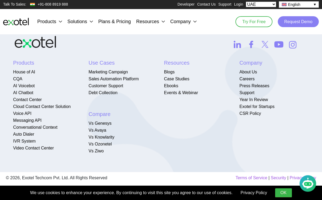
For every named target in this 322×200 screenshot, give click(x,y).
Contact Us (206, 4)
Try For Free (252, 21)
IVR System (24, 141)
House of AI (24, 72)
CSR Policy (250, 113)
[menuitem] (299, 4)
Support (224, 4)
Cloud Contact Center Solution (42, 106)
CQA (17, 79)
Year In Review (253, 99)
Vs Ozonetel (100, 144)
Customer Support (106, 86)
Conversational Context (35, 127)
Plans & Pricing (114, 21)
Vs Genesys (100, 123)
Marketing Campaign (108, 72)
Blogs (169, 72)
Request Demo (298, 21)
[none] (299, 4)
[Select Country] (261, 4)
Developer (186, 4)
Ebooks (171, 86)
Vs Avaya (97, 130)
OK (283, 192)
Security (278, 178)
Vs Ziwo (96, 151)
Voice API (22, 113)
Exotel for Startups (257, 106)
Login (238, 4)
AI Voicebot (24, 86)
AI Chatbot (23, 92)
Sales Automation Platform (114, 79)
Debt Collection (103, 92)
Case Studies (176, 79)
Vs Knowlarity (102, 137)
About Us (248, 72)
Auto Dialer (23, 134)
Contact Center (27, 99)
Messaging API (27, 120)
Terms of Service (251, 178)
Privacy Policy (254, 192)
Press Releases (254, 86)
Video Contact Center (33, 148)
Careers (247, 79)
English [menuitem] (294, 4)
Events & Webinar (181, 92)
